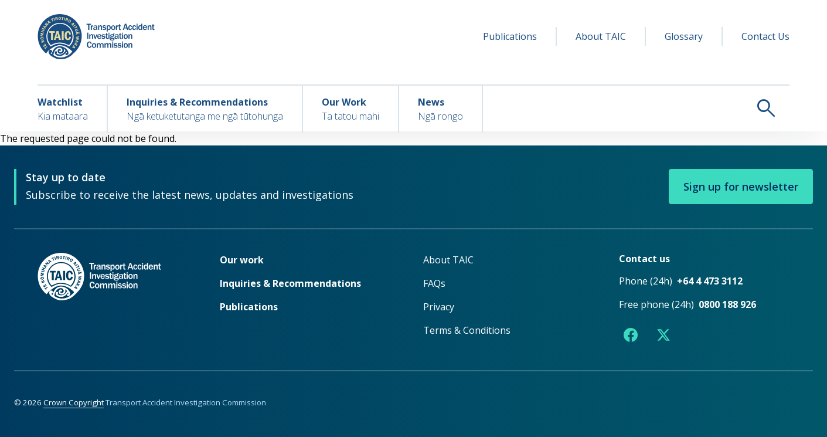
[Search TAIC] (636, 107)
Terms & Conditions (467, 330)
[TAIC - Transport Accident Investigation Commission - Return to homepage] (96, 36)
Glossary (684, 36)
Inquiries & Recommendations (290, 283)
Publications (510, 36)
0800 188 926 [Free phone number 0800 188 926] (727, 304)
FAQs (434, 283)
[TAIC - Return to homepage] (111, 300)
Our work (242, 259)
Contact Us (765, 36)
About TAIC (601, 36)
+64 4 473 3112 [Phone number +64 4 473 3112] (710, 281)
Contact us (644, 258)
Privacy (438, 306)
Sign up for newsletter (740, 186)
